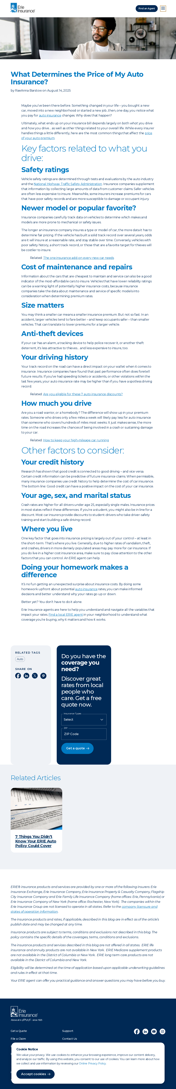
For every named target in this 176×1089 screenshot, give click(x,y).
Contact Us (69, 1038)
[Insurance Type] (84, 719)
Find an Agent (147, 8)
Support (67, 1031)
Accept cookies (33, 1074)
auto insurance (50, 115)
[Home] (24, 8)
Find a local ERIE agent (66, 614)
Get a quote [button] (75, 748)
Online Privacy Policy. (93, 1063)
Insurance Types (72, 713)
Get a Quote (19, 1031)
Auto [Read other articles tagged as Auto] (20, 659)
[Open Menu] (163, 8)
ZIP (66, 728)
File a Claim (18, 1038)
